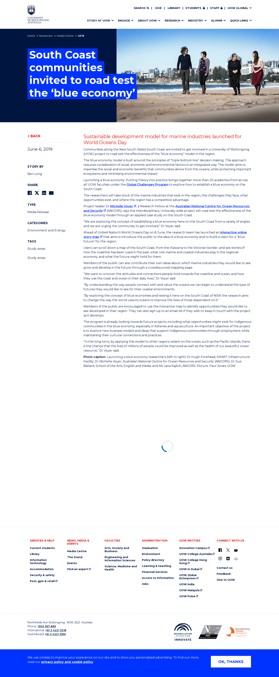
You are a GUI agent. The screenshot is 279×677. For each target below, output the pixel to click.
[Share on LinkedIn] (44, 193)
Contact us (224, 568)
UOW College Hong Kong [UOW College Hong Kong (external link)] (193, 561)
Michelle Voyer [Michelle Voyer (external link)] (121, 206)
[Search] (141, 8)
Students (193, 8)
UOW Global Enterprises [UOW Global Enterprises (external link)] (187, 577)
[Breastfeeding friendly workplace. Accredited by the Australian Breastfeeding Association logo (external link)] (238, 632)
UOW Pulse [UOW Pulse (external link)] (187, 596)
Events (72, 563)
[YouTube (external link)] (235, 550)
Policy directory (153, 560)
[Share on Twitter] (36, 193)
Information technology (38, 561)
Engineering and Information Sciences (120, 559)
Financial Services (155, 572)
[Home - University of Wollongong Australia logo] (38, 14)
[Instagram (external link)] (220, 558)
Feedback (224, 574)
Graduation (150, 548)
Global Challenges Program (147, 184)
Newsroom (46, 35)
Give (158, 8)
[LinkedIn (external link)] (228, 558)
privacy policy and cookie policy (67, 662)
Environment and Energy (46, 230)
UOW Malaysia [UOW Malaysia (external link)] (189, 590)
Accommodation (42, 569)
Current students (42, 548)
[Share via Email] (51, 193)
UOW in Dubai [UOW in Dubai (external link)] (189, 569)
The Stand (74, 557)
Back (35, 136)
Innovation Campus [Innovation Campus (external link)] (193, 548)
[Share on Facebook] (29, 193)
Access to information (158, 578)
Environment (151, 554)
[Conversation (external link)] (235, 559)
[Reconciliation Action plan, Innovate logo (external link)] (183, 632)
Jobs (145, 584)
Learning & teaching (156, 566)
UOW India (186, 584)
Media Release (38, 212)
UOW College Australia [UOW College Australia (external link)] (195, 554)
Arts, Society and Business (117, 550)
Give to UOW (226, 579)
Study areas (36, 248)
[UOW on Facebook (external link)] (220, 550)
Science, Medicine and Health (121, 568)
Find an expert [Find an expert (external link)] (77, 569)
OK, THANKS (231, 661)
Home (31, 35)
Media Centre (65, 35)
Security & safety (42, 575)
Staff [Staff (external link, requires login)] (214, 8)
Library (174, 8)
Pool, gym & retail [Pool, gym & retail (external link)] (42, 581)
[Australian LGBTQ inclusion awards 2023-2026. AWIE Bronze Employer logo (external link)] (210, 632)
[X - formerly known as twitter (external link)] (228, 550)
